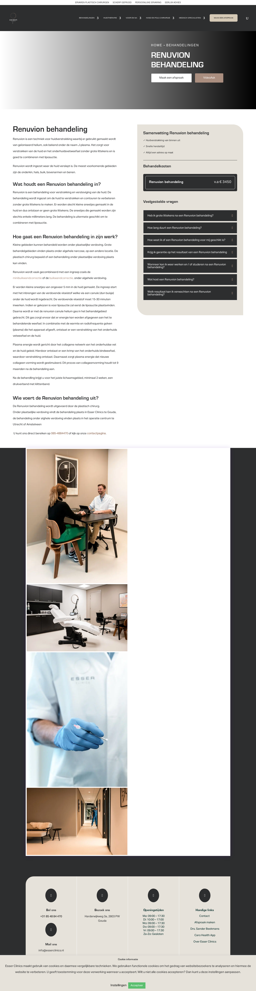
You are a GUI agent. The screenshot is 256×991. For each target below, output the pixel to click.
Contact (204, 921)
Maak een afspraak (171, 83)
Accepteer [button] (137, 985)
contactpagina (96, 438)
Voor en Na (131, 19)
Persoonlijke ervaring (148, 3)
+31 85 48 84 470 (51, 921)
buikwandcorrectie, (61, 283)
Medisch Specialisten (190, 19)
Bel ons (51, 915)
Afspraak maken (204, 927)
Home (156, 50)
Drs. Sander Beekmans (204, 934)
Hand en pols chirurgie (158, 19)
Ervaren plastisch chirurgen (92, 3)
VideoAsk (209, 83)
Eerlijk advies (173, 3)
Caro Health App (204, 940)
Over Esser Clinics (204, 947)
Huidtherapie (110, 19)
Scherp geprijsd (122, 3)
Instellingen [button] (119, 985)
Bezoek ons (102, 915)
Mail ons (51, 949)
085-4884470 (59, 438)
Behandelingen (86, 19)
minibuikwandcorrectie (27, 283)
